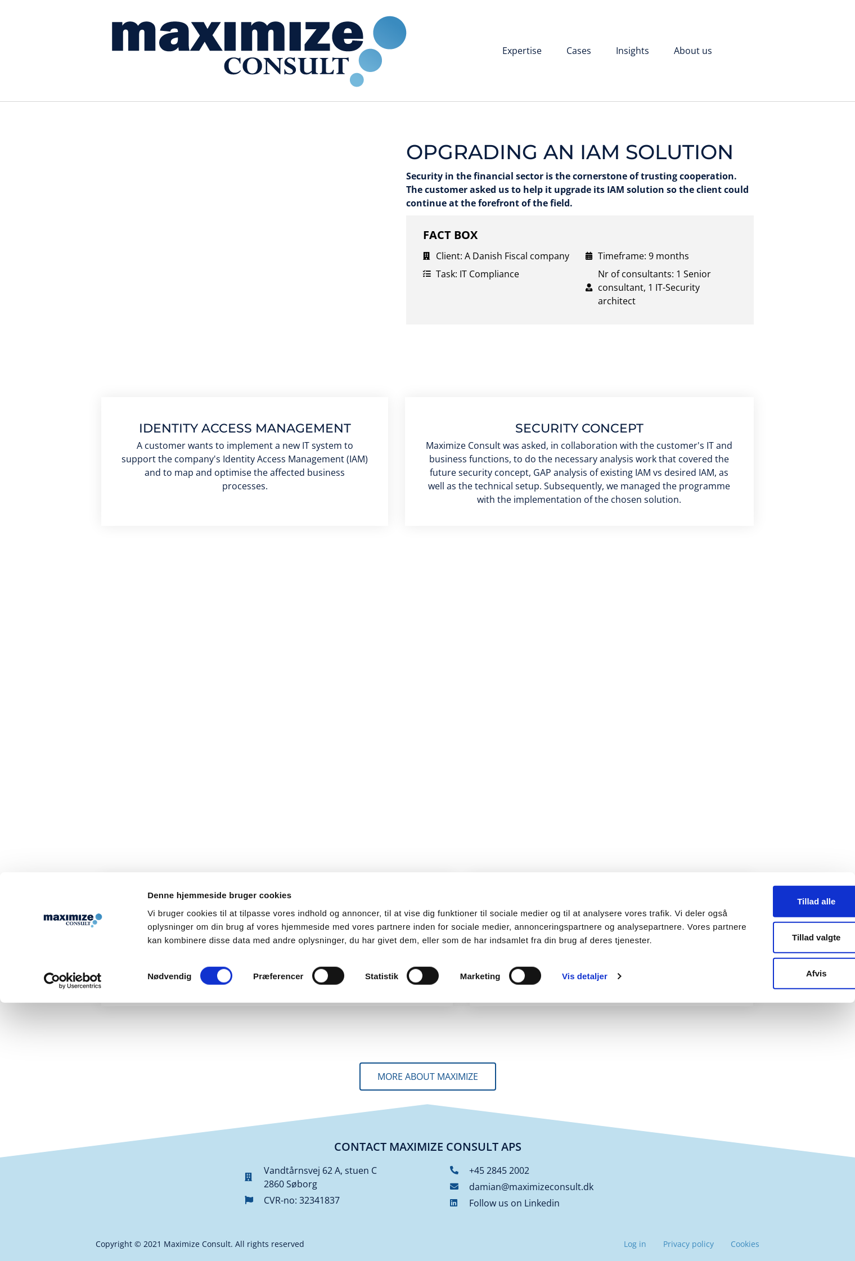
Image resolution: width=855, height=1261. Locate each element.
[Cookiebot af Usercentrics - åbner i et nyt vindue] (73, 1239)
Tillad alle (761, 1150)
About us (693, 50)
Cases (578, 50)
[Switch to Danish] (741, 52)
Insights (632, 50)
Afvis (761, 1222)
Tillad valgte (761, 1186)
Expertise (522, 50)
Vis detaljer (585, 1239)
